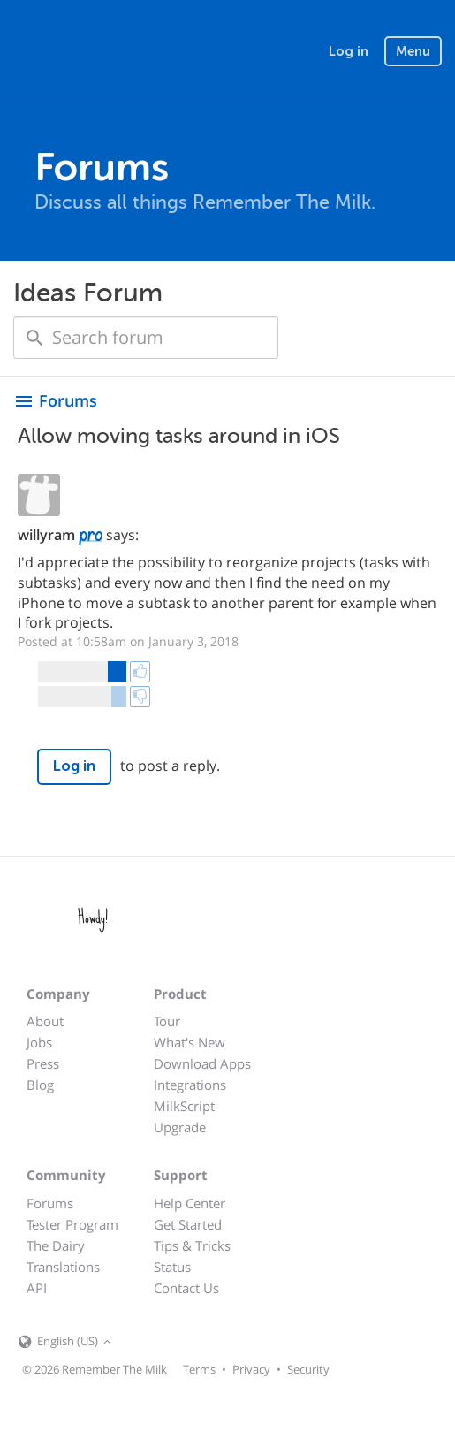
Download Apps (202, 1063)
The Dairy (56, 1245)
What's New (189, 1042)
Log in (348, 51)
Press (43, 1063)
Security (308, 1369)
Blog (40, 1084)
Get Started (188, 1224)
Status (172, 1267)
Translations (63, 1267)
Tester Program (72, 1224)
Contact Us (186, 1288)
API (37, 1288)
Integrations (190, 1084)
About (45, 1021)
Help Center (189, 1203)
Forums (50, 1203)
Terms (199, 1369)
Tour (167, 1021)
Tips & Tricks (192, 1245)
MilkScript (184, 1106)
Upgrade (180, 1127)
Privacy (251, 1369)
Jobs (39, 1042)
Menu (413, 51)
